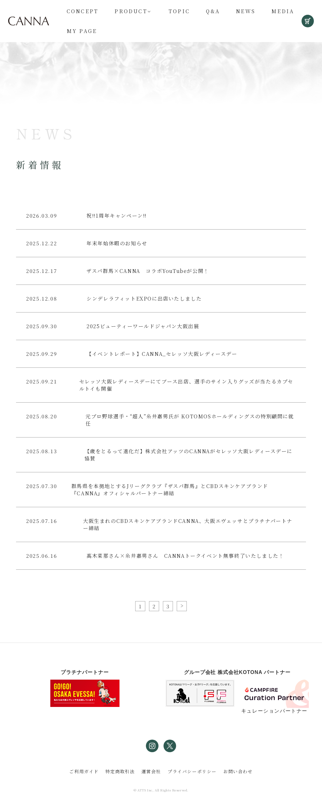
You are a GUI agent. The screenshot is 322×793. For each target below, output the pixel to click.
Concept (82, 11)
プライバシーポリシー (192, 771)
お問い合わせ (238, 771)
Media (282, 11)
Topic (179, 11)
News (245, 11)
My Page (82, 31)
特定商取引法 (120, 771)
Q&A (213, 11)
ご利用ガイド (84, 771)
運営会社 (151, 771)
